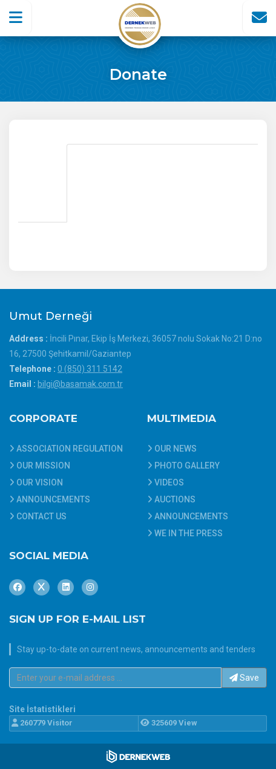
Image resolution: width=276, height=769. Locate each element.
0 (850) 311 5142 (90, 369)
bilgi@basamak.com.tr (80, 384)
